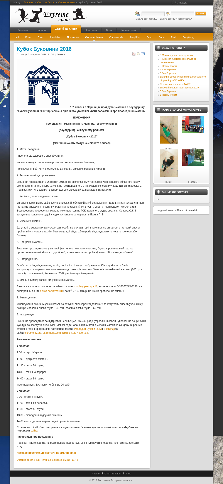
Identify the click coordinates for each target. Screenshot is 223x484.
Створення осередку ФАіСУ (175, 84)
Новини (96, 473)
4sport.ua (82, 332)
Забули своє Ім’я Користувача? (176, 19)
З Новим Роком (168, 66)
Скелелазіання (66, 2)
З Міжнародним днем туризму (176, 55)
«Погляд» (109, 328)
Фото (128, 473)
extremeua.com (52, 332)
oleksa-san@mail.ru (51, 291)
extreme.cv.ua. (32, 332)
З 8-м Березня (168, 69)
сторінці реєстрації (85, 286)
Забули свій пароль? (146, 19)
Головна (28, 2)
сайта (33, 430)
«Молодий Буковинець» (87, 328)
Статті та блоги (45, 2)
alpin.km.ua (69, 332)
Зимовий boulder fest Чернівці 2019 (179, 87)
